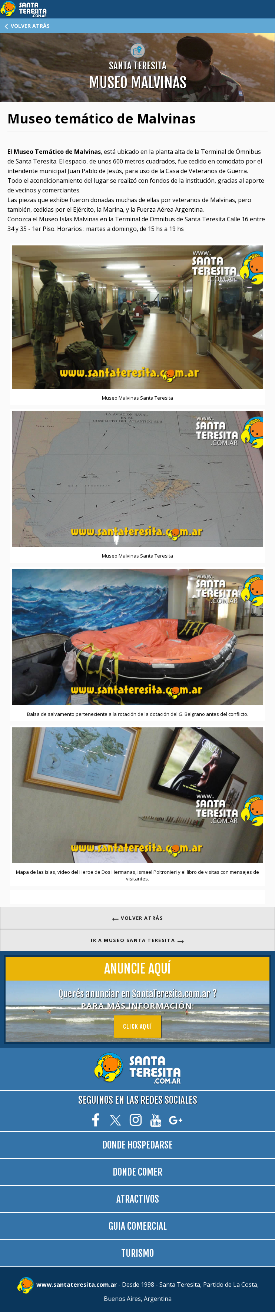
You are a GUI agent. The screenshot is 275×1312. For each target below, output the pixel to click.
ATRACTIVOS (137, 1199)
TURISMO (137, 1253)
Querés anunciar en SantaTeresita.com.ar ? (138, 999)
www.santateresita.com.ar (77, 1285)
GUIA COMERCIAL (138, 1226)
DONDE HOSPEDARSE (137, 1145)
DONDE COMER (137, 1172)
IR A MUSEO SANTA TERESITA (137, 940)
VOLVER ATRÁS (27, 25)
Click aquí (137, 1026)
